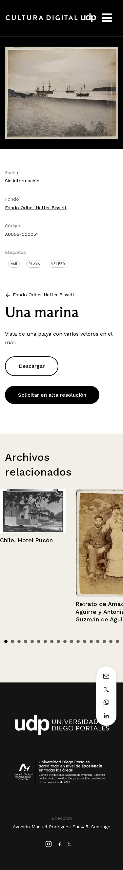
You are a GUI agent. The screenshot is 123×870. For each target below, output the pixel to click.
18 (117, 641)
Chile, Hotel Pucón (26, 540)
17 (111, 641)
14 (91, 641)
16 (104, 641)
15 (97, 641)
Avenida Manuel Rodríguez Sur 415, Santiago (62, 826)
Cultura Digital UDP (51, 21)
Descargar (32, 366)
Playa (34, 263)
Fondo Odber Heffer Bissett (36, 207)
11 (71, 641)
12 (78, 641)
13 (84, 641)
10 (65, 641)
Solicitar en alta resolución (52, 395)
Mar (13, 263)
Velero (58, 263)
